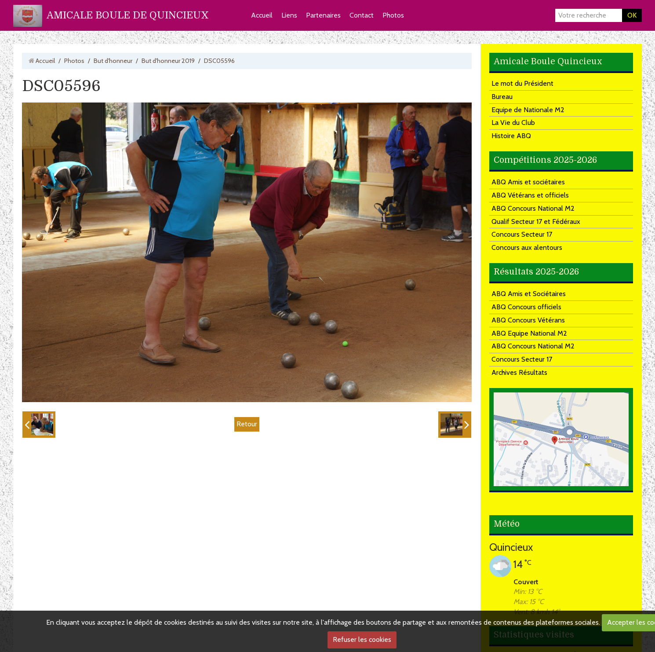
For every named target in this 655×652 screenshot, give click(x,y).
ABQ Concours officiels (526, 307)
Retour (247, 424)
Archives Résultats (519, 372)
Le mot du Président (522, 83)
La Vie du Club (513, 122)
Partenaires (323, 15)
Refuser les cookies (362, 639)
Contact (361, 15)
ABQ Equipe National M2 (529, 333)
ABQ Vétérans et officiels (530, 195)
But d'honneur (113, 61)
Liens (289, 15)
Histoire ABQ (511, 136)
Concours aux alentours (526, 247)
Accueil (262, 15)
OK (632, 15)
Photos (393, 15)
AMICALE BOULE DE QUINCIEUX (128, 15)
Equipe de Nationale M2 (527, 110)
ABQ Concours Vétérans (528, 320)
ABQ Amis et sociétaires (528, 182)
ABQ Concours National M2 (533, 208)
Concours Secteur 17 (521, 234)
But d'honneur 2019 (168, 61)
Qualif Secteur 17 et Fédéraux (535, 221)
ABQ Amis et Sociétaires (528, 293)
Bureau (502, 96)
